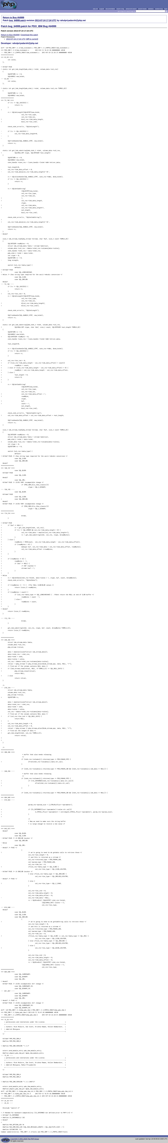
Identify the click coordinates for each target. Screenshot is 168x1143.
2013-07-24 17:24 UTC (45, 20)
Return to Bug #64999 (13, 17)
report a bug (120, 9)
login (165, 9)
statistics (151, 9)
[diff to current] (32, 39)
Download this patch (29, 35)
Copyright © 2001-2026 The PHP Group (24, 1139)
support (101, 9)
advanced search (131, 9)
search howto (142, 9)
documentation (110, 9)
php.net (95, 9)
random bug (159, 9)
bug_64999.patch (17, 20)
